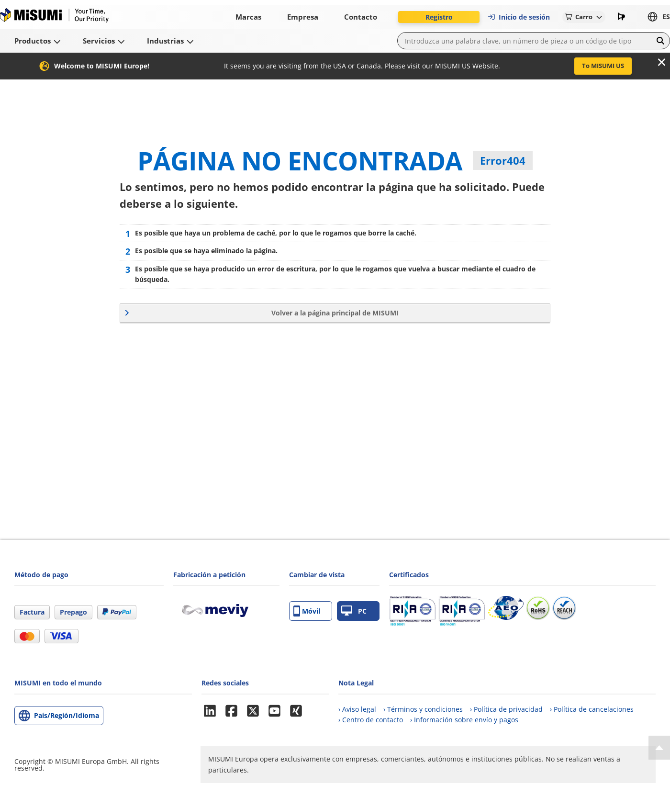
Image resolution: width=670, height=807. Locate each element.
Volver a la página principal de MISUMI (335, 312)
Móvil (306, 610)
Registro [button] (439, 17)
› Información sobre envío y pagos (464, 719)
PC (354, 610)
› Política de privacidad (506, 709)
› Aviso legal (357, 709)
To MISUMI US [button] (603, 65)
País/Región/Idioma (66, 715)
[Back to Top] (659, 748)
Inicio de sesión (518, 17)
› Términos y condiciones (423, 709)
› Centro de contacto (370, 719)
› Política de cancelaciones (592, 709)
